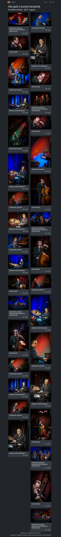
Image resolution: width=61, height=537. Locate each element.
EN (45, 2)
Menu (13, 2)
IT (47, 2)
